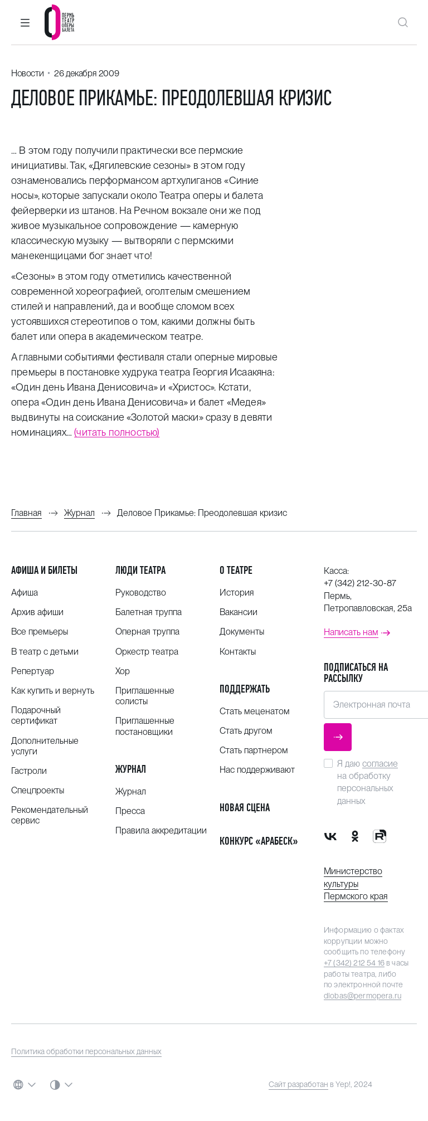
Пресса (130, 811)
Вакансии (238, 612)
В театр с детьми (45, 651)
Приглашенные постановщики (144, 726)
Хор (122, 671)
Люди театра (140, 570)
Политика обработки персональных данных (86, 1051)
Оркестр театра (146, 651)
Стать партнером (254, 750)
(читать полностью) (116, 432)
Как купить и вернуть (52, 690)
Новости (27, 73)
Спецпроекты (37, 790)
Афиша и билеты (44, 570)
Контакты (238, 651)
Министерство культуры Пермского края (356, 883)
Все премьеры (39, 631)
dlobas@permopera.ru (362, 995)
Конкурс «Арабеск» (259, 841)
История (237, 592)
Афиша (24, 592)
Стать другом (246, 730)
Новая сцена (245, 807)
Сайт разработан (298, 1084)
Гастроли (29, 771)
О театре (236, 570)
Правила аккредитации (161, 830)
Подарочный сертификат (36, 715)
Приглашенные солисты (144, 695)
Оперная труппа (147, 631)
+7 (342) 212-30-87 (360, 583)
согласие (380, 763)
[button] (25, 22)
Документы (242, 631)
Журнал (130, 769)
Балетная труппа (148, 612)
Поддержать (245, 689)
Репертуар (32, 671)
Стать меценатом (255, 711)
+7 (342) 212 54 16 (354, 962)
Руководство (140, 592)
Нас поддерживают (257, 769)
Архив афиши (37, 612)
